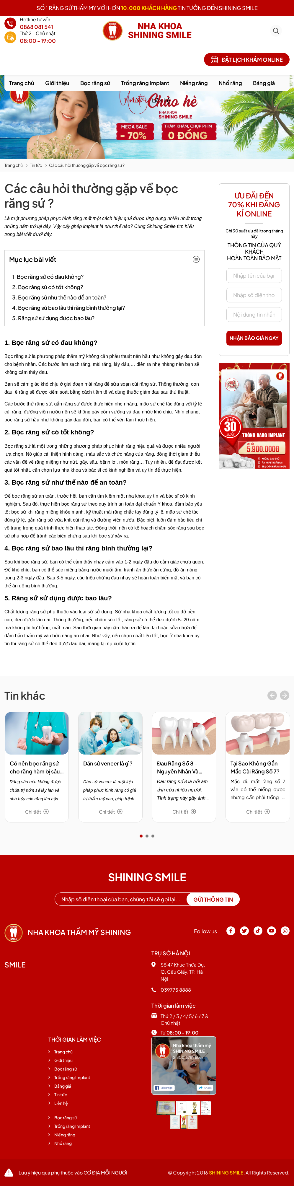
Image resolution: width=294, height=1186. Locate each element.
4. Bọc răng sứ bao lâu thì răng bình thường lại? (68, 307)
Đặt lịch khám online (247, 59)
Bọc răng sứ (95, 82)
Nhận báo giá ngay (254, 338)
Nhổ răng (230, 82)
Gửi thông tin (213, 899)
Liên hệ (161, 100)
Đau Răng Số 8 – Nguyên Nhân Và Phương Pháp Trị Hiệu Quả (184, 767)
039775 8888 (171, 990)
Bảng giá (264, 82)
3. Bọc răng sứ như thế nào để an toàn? (59, 297)
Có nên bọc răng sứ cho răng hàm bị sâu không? (35, 767)
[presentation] (272, 696)
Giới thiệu (57, 82)
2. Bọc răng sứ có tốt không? (47, 287)
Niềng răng (194, 82)
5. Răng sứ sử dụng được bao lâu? (53, 318)
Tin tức (132, 100)
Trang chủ (21, 82)
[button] (141, 836)
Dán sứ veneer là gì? (108, 763)
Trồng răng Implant (145, 82)
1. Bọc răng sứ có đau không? (48, 276)
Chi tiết (37, 812)
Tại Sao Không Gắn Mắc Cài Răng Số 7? (255, 767)
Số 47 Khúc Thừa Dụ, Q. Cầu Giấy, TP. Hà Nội (178, 972)
